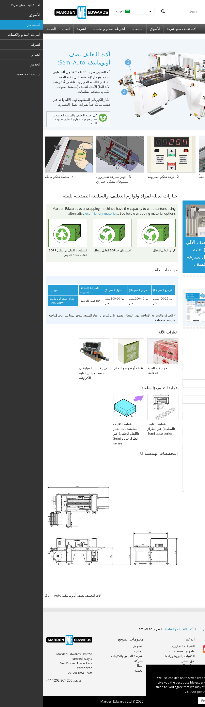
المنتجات (94, 28)
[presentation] (172, 509)
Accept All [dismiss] (188, 700)
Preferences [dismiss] (166, 700)
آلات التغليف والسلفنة (135, 629)
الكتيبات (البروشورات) (136, 656)
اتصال (23, 28)
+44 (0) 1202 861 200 (179, 4)
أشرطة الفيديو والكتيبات (65, 28)
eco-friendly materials (58, 213)
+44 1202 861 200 (15, 680)
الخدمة (7, 28)
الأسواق (112, 28)
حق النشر (144, 660)
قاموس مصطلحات (138, 651)
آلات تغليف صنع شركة (138, 28)
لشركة (38, 28)
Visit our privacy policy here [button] (160, 691)
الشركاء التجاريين (139, 646)
